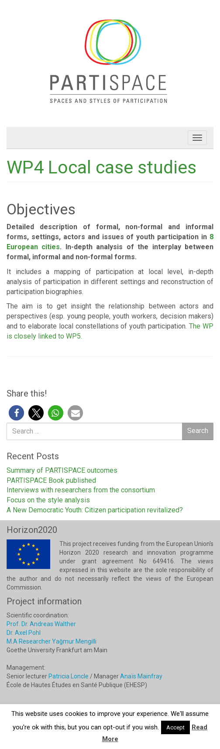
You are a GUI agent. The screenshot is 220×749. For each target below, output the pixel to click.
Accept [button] (175, 727)
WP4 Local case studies (101, 167)
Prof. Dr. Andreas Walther (41, 623)
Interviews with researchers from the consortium (81, 490)
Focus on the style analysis (48, 500)
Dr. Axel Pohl (24, 632)
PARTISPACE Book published (51, 480)
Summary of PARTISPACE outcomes (62, 470)
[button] (16, 412)
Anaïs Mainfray (141, 676)
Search (197, 431)
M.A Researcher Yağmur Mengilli (51, 641)
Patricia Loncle (68, 676)
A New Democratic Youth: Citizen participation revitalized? (95, 510)
